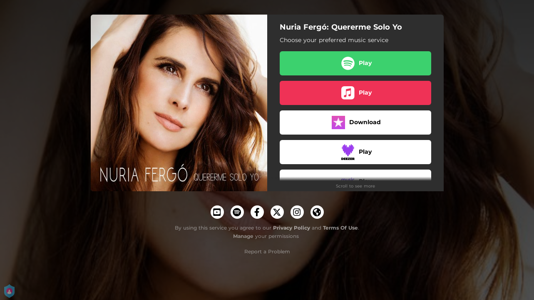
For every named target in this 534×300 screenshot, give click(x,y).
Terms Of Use (340, 228)
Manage (243, 236)
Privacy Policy (291, 228)
